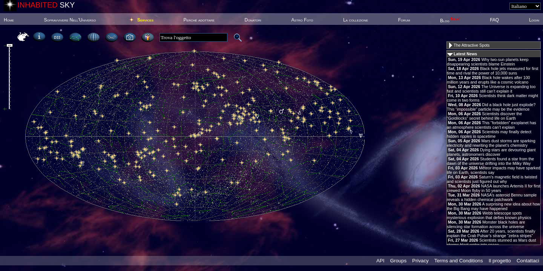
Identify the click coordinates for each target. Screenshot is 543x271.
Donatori (252, 20)
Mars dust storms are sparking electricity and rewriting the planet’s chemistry (491, 143)
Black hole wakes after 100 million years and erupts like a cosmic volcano (488, 79)
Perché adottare (199, 20)
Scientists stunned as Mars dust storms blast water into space (491, 242)
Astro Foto (302, 20)
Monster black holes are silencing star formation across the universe (486, 224)
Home (9, 20)
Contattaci (528, 260)
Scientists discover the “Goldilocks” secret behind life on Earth (484, 115)
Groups (398, 260)
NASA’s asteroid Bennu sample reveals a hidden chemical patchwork (492, 197)
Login (534, 20)
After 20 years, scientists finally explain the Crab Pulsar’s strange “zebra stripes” (491, 233)
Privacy (420, 260)
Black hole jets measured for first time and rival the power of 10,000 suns (492, 70)
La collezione (355, 20)
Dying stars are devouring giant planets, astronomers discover (491, 152)
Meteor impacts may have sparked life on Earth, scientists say (493, 170)
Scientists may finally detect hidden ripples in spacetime (489, 134)
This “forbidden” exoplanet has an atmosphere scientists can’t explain (491, 124)
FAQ (494, 20)
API (380, 260)
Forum (404, 20)
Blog (450, 20)
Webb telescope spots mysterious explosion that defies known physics (489, 215)
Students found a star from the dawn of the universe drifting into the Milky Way (490, 161)
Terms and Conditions (458, 260)
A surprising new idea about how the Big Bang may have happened (493, 206)
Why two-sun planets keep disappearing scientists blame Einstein (487, 61)
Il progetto (500, 260)
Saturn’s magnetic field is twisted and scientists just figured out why (492, 179)
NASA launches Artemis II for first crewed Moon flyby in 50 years (493, 188)
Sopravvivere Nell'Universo (70, 20)
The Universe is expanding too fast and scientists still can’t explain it (491, 88)
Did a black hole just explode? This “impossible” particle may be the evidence (491, 106)
